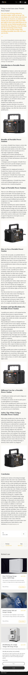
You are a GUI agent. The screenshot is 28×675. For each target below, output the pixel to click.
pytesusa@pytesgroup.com (12, 524)
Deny (14, 663)
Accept (13, 667)
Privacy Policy (5, 660)
